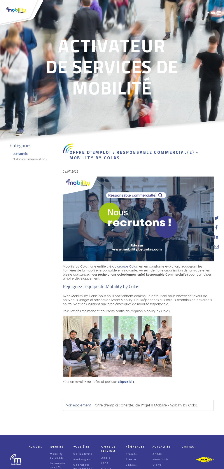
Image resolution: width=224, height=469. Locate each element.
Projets (131, 453)
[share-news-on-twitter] (216, 218)
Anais (105, 457)
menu (213, 13)
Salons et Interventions (30, 159)
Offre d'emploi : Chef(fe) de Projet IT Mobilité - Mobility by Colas (146, 405)
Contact (189, 446)
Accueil (35, 446)
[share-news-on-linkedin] (216, 236)
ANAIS (157, 453)
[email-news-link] (216, 246)
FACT (105, 463)
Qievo (157, 464)
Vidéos (131, 464)
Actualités (20, 154)
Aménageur (82, 459)
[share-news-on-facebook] (216, 227)
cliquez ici (125, 381)
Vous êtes (81, 446)
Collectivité (83, 453)
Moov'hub (160, 459)
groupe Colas (127, 266)
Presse (131, 459)
